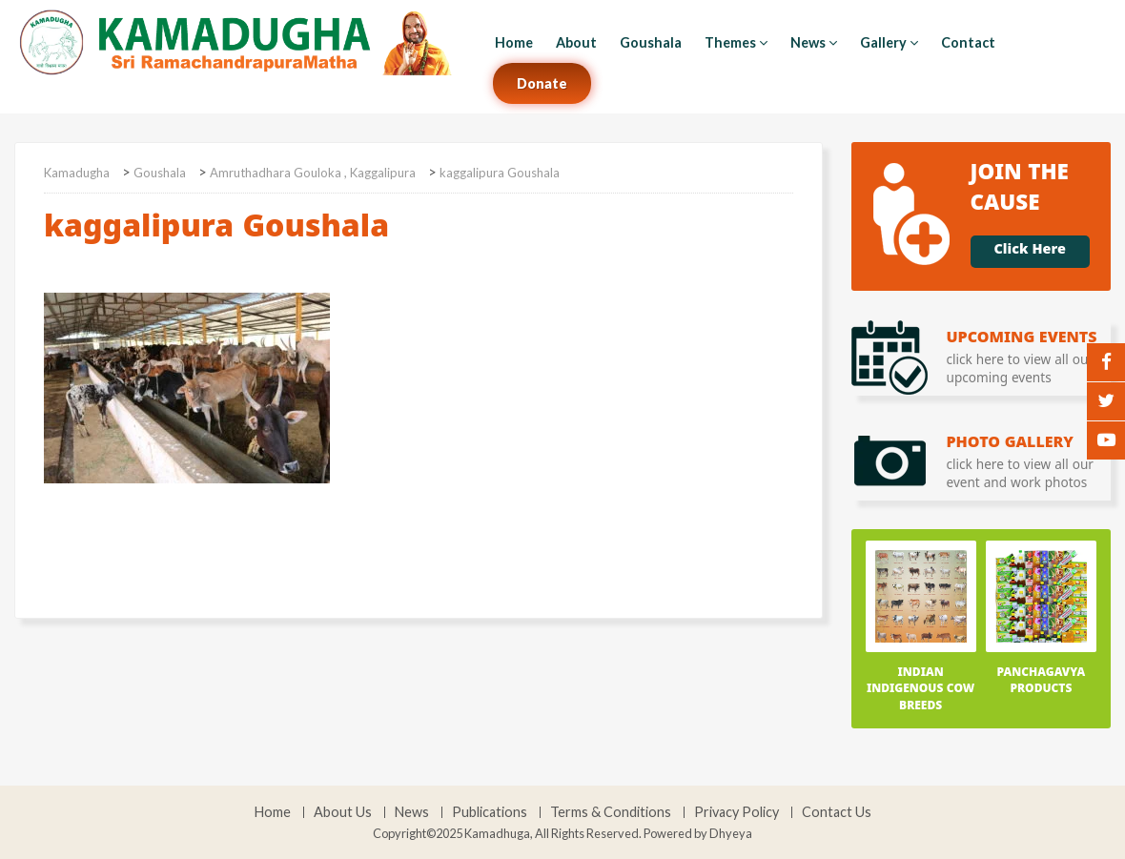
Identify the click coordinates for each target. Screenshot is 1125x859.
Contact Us (836, 812)
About (576, 42)
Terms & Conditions (610, 812)
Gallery (889, 42)
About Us (343, 812)
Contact (968, 42)
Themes (736, 42)
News (813, 42)
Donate (542, 83)
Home (514, 42)
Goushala (651, 42)
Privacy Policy (736, 812)
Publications (489, 812)
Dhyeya (730, 833)
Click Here (1030, 251)
